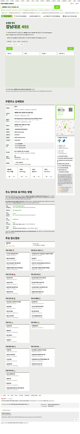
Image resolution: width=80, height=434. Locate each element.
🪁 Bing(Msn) (33, 167)
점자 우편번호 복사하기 (24, 110)
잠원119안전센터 (10, 319)
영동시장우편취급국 (10, 262)
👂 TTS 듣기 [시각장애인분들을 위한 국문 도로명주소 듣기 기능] (32, 116)
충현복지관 (8, 382)
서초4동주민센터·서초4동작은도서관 (40, 290)
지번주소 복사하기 (17, 127)
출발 (9, 179)
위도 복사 (16, 154)
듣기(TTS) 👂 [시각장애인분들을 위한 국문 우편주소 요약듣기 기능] (15, 45)
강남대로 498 (25, 42)
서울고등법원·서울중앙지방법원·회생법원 (41, 271)
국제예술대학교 (35, 329)
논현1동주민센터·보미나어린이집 (39, 281)
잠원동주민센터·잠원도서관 (38, 295)
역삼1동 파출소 (9, 314)
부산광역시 (23, 1)
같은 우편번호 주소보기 (40, 110)
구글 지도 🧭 (9, 54)
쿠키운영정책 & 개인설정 (43, 399)
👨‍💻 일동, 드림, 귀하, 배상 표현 (70, 17)
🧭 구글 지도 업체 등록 (64, 189)
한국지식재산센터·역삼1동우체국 (13, 266)
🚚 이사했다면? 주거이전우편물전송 (52, 17)
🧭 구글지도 (19, 10)
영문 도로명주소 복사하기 (18, 123)
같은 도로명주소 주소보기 (32, 110)
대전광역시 (36, 1)
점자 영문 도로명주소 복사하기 (27, 123)
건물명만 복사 (27, 161)
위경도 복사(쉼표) (24, 154)
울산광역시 (70, 1)
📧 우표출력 (60, 10)
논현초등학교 (9, 329)
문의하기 (51, 399)
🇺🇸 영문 (77, 4)
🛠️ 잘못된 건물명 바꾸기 (35, 17)
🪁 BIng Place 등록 (63, 192)
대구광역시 (29, 1)
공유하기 (76, 423)
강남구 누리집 (61, 151)
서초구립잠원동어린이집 (37, 319)
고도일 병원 (8, 363)
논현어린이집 (34, 305)
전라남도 (76, 1)
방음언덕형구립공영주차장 (12, 290)
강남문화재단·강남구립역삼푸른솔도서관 (40, 363)
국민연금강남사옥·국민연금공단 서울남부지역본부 (42, 257)
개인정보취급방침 (34, 399)
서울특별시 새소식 (61, 147)
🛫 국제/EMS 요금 (41, 10)
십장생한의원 (9, 367)
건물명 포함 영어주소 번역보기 (19, 161)
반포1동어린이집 (35, 314)
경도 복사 (19, 154)
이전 (9, 49)
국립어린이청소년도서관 (37, 367)
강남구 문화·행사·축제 (62, 154)
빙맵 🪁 (26, 54)
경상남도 (42, 1)
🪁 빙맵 (23, 10)
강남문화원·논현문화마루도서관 (38, 358)
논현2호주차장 (9, 286)
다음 (70, 49)
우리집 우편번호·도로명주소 (7, 4)
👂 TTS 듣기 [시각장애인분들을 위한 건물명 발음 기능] (31, 161)
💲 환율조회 (47, 10)
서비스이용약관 (26, 399)
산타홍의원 (8, 353)
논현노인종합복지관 (10, 377)
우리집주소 (5, 399)
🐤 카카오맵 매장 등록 (64, 191)
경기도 (10, 1)
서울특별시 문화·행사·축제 (63, 149)
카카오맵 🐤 (44, 54)
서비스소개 (20, 399)
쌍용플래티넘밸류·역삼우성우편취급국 (14, 271)
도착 (14, 179)
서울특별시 (4, 1)
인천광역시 (16, 1)
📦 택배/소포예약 (29, 10)
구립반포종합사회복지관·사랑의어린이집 (15, 391)
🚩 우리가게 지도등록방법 (20, 17)
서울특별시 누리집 (61, 146)
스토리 (10, 399)
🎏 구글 (29, 167)
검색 (57, 7)
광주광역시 (55, 1)
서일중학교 (8, 343)
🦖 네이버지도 (9, 10)
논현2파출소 (9, 310)
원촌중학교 (8, 334)
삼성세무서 (34, 262)
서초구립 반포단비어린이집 (37, 310)
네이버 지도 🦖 (62, 54)
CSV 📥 (21, 45)
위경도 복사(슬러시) (38, 154)
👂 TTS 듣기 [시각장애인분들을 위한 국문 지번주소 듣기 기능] (23, 127)
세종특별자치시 (62, 1)
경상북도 (48, 1)
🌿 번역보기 (3, 10)
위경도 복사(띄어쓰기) (31, 154)
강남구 (14, 42)
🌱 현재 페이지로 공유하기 (6, 414)
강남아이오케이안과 (10, 358)
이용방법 (14, 399)
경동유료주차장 (9, 295)
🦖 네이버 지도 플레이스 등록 (65, 188)
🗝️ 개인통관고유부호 (54, 10)
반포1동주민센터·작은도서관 (38, 286)
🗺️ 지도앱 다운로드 (6, 17)
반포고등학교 (9, 338)
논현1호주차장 (9, 281)
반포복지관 (8, 387)
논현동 (18, 42)
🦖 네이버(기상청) (17, 167)
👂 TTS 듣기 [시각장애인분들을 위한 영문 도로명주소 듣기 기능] (35, 123)
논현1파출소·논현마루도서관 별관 (13, 305)
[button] (30, 187)
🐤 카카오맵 (14, 10)
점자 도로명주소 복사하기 (26, 116)
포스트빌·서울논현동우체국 (12, 257)
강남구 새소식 (61, 152)
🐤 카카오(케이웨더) (24, 167)
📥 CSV (72, 4)
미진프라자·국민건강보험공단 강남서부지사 (41, 266)
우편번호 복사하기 (17, 110)
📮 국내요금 (35, 10)
